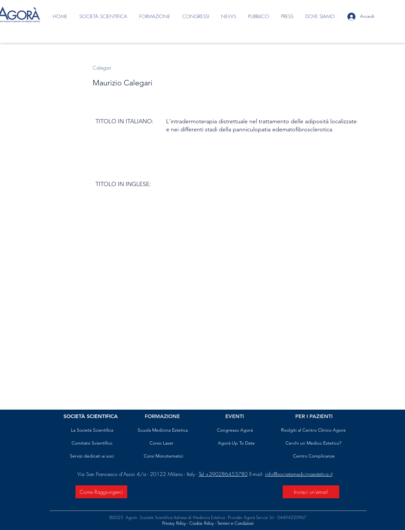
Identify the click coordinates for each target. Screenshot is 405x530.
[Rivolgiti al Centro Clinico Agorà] (313, 430)
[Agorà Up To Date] (236, 443)
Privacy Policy (174, 523)
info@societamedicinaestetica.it (298, 474)
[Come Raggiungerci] (101, 491)
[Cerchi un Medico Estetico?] (313, 443)
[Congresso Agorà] (234, 430)
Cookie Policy (202, 523)
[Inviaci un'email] (311, 491)
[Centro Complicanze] (314, 456)
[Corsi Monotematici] (163, 456)
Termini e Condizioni (235, 523)
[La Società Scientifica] (92, 430)
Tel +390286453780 (223, 474)
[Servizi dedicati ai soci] (92, 456)
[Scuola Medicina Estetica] (162, 430)
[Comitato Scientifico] (92, 443)
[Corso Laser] (161, 443)
